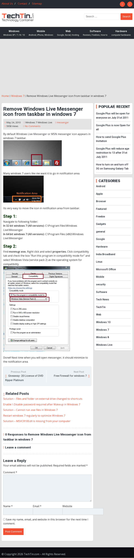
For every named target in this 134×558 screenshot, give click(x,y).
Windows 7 (31, 122)
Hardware (121, 33)
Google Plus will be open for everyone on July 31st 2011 (113, 115)
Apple (99, 193)
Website (67, 506)
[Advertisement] (67, 66)
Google (100, 239)
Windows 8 (102, 337)
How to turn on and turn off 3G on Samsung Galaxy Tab (112, 166)
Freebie (100, 216)
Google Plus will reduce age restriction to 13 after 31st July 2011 (112, 152)
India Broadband (105, 254)
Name (8, 506)
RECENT (123, 107)
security (101, 284)
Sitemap (37, 3)
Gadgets (101, 224)
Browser (101, 201)
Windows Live (45, 122)
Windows (14, 33)
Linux (99, 261)
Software (95, 33)
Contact (22, 3)
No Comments (32, 126)
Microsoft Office (106, 269)
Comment (10, 472)
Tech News (102, 299)
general (100, 231)
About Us (7, 3)
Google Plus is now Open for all (113, 127)
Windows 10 (103, 322)
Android (100, 186)
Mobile (41, 33)
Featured (101, 208)
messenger (63, 122)
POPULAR (106, 107)
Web (68, 33)
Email (37, 506)
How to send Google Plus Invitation (111, 139)
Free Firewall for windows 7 (70, 375)
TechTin (101, 307)
